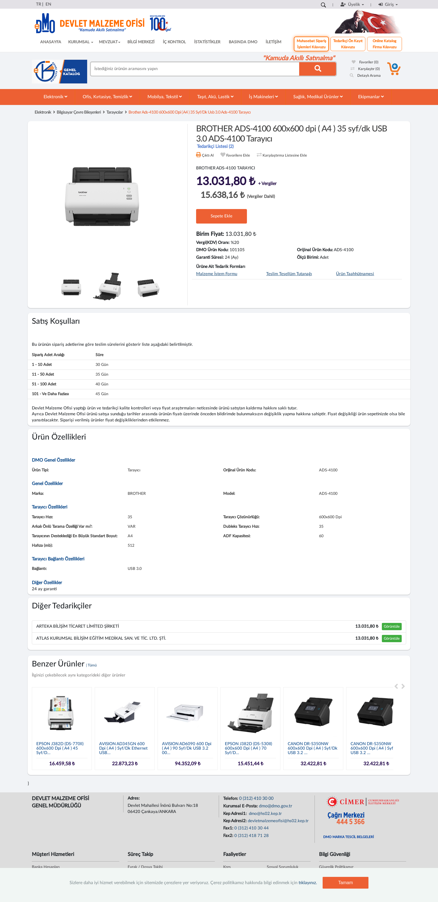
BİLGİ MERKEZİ (140, 42)
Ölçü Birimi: (308, 257)
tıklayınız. (308, 883)
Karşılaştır (365, 69)
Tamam (345, 882)
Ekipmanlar (371, 96)
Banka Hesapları (45, 867)
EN (48, 4)
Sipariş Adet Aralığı (48, 355)
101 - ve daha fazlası (50, 394)
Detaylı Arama (365, 76)
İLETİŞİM (273, 42)
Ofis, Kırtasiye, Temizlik (107, 96)
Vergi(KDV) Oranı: (213, 243)
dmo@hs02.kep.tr (265, 814)
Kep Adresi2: (235, 821)
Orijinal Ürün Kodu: (315, 250)
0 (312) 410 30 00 (256, 798)
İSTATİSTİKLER (207, 42)
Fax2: (228, 836)
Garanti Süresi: (210, 257)
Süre (99, 355)
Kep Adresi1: (235, 814)
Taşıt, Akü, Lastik (215, 96)
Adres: (134, 798)
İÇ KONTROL (174, 42)
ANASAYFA (50, 42)
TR (38, 4)
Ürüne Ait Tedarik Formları (220, 267)
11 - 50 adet (43, 374)
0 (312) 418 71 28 (251, 836)
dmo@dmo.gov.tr (275, 806)
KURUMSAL (80, 42)
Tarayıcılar (114, 112)
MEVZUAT (109, 42)
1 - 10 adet (42, 365)
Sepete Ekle (221, 216)
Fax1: (228, 828)
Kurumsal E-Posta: (241, 806)
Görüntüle (392, 626)
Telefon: (231, 799)
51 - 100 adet (44, 384)
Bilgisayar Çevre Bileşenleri (79, 112)
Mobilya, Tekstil (164, 96)
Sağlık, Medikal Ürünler (318, 96)
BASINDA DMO (243, 42)
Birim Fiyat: (210, 234)
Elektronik (55, 96)
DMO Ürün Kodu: (212, 250)
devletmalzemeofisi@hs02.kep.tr (278, 821)
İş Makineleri (263, 96)
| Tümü (91, 665)
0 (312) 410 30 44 (251, 828)
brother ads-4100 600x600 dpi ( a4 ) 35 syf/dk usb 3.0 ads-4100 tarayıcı (189, 112)
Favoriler (365, 62)
